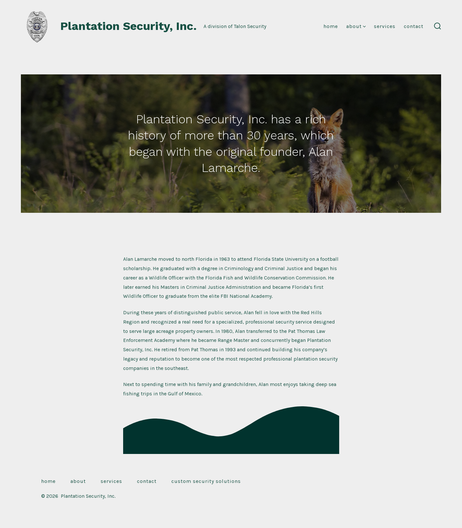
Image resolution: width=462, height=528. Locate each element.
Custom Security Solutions (206, 481)
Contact (413, 26)
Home (330, 26)
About (356, 26)
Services (384, 26)
